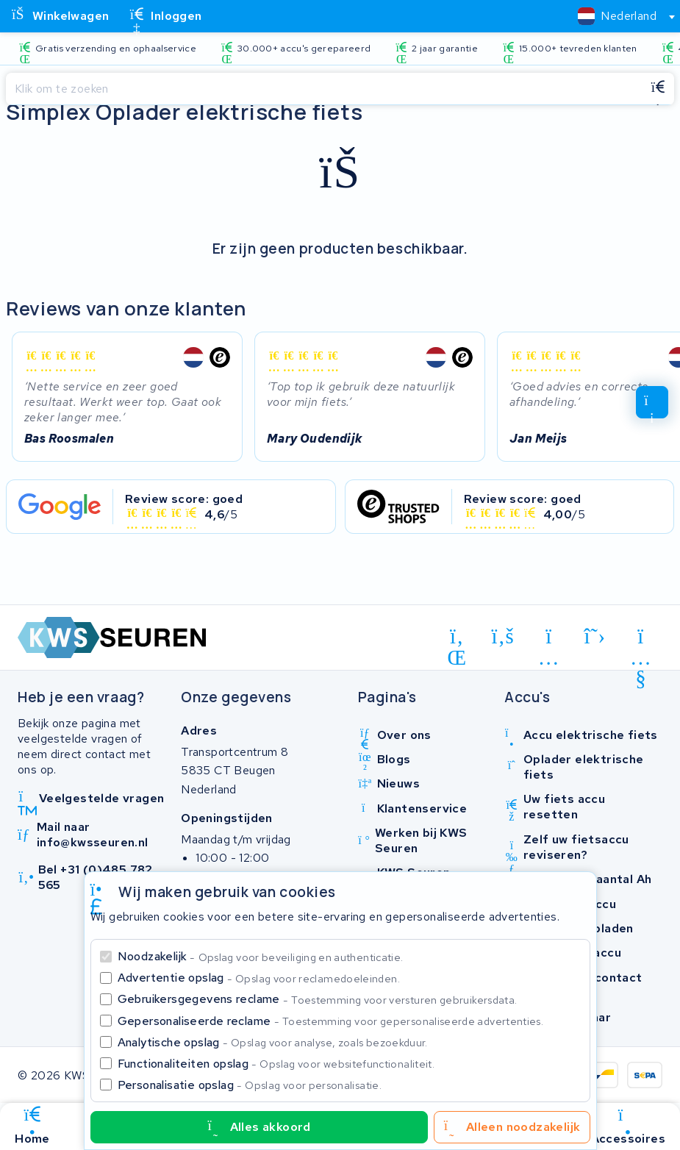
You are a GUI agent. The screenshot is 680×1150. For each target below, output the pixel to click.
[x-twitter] (595, 636)
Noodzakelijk (261, 956)
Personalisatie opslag (250, 1085)
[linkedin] (457, 639)
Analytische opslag (273, 1042)
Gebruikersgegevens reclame (318, 999)
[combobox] (620, 16)
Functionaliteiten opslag (276, 1063)
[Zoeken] (324, 89)
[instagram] (548, 639)
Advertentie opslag (259, 977)
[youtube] (640, 639)
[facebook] (503, 636)
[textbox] (617, 15)
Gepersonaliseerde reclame (331, 1021)
